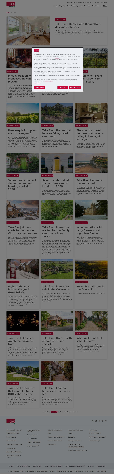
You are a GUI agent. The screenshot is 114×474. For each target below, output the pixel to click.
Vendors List (37, 83)
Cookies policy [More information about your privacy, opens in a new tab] (49, 80)
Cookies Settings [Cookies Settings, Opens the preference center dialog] (39, 87)
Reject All (62, 87)
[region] (57, 69)
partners (57, 57)
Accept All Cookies (75, 87)
